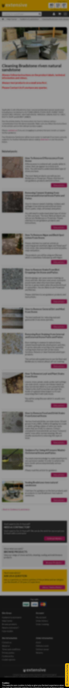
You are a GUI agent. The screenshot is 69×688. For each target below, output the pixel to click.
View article (59, 185)
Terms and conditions (11, 649)
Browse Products (54, 562)
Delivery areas (42, 649)
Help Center (12, 19)
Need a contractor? (10, 627)
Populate (39, 684)
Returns (39, 652)
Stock (38, 642)
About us (6, 646)
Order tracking (42, 624)
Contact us (6, 642)
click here (45, 139)
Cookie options (8, 659)
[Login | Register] (54, 14)
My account (41, 617)
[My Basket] (59, 14)
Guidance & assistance (29, 19)
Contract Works (54, 538)
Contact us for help (67, 675)
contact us (12, 130)
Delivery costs (42, 646)
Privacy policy (8, 652)
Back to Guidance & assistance (16, 509)
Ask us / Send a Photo (52, 587)
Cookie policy (8, 656)
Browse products (9, 624)
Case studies (7, 631)
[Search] (40, 14)
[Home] (3, 19)
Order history (42, 621)
